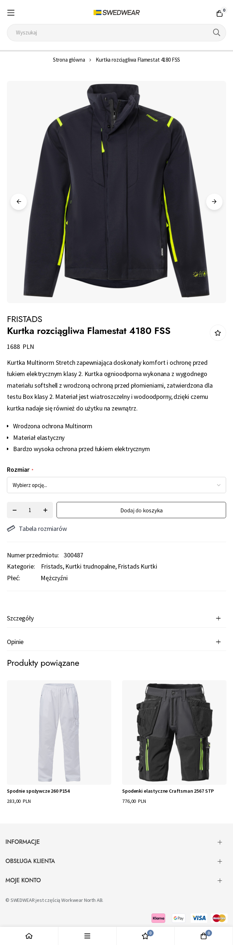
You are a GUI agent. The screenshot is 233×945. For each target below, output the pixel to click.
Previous (19, 202)
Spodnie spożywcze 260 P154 (38, 791)
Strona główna (69, 59)
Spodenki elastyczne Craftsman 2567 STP (168, 791)
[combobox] (116, 32)
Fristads (52, 566)
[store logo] (116, 12)
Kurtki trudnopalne (90, 566)
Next (214, 202)
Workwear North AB (81, 900)
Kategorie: (21, 566)
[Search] (216, 32)
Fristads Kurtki (137, 566)
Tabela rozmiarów (37, 528)
